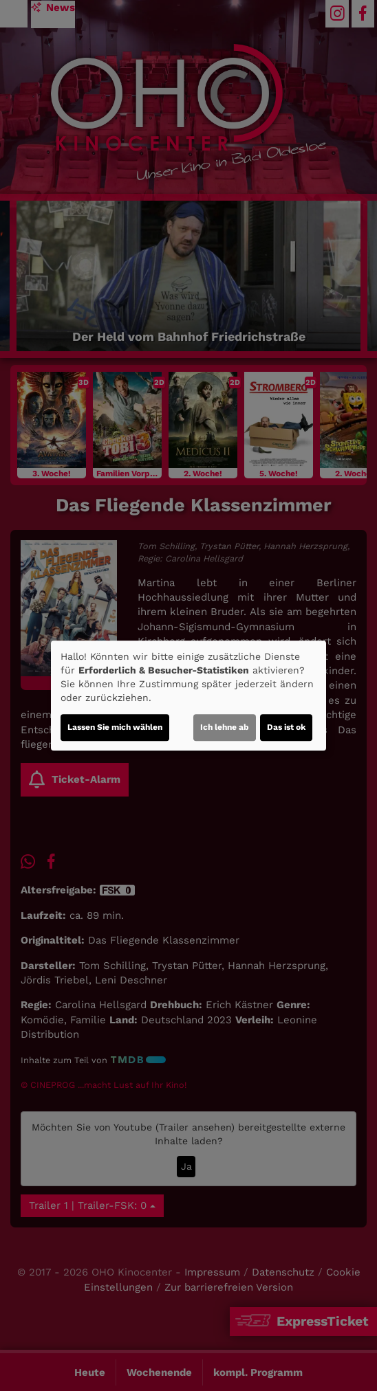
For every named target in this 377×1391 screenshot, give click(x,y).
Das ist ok (286, 727)
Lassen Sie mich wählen (114, 727)
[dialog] (188, 695)
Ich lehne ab (224, 727)
